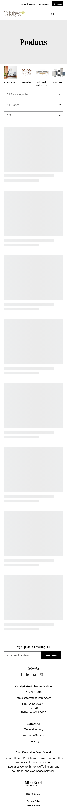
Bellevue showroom (39, 758)
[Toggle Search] (52, 14)
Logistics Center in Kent (23, 766)
